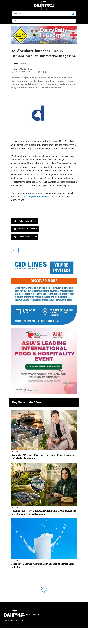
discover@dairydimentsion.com (38, 196)
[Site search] (44, 13)
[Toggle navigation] (14, 5)
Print (15, 250)
